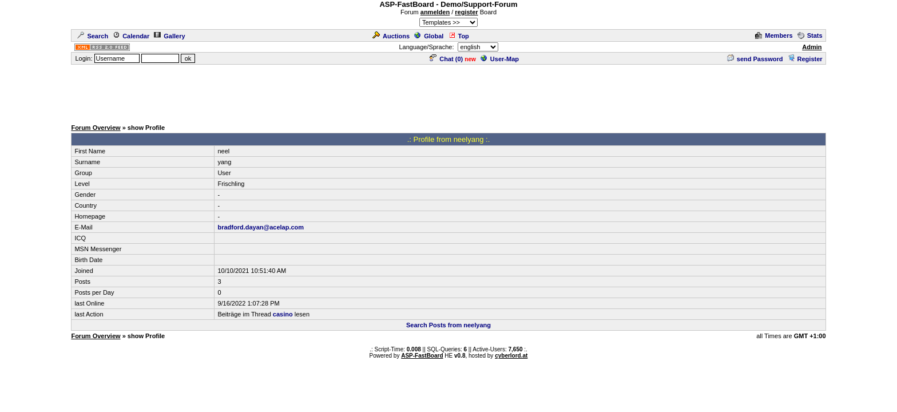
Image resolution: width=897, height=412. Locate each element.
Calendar (131, 36)
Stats (810, 35)
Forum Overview (95, 127)
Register (805, 59)
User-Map (500, 59)
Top (459, 36)
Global (428, 36)
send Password (755, 59)
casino (283, 314)
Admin (811, 46)
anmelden (435, 12)
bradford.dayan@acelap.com (260, 227)
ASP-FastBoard (422, 355)
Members (773, 35)
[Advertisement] (448, 91)
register (466, 12)
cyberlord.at (511, 355)
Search (92, 36)
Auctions (391, 36)
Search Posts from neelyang (448, 325)
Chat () (446, 59)
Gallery (169, 36)
